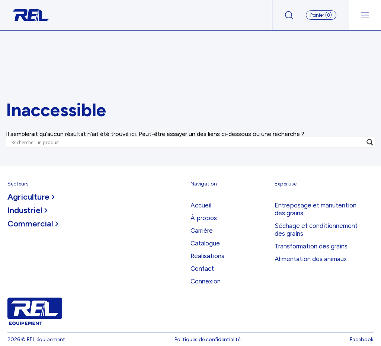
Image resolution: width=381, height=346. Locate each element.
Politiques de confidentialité (207, 339)
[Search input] (187, 142)
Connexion (205, 281)
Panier (321, 15)
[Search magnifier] (370, 142)
